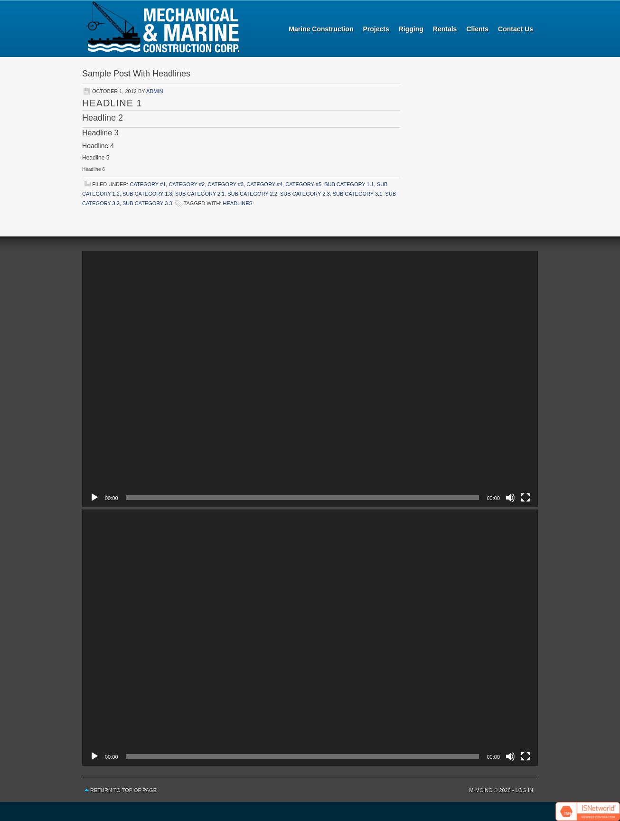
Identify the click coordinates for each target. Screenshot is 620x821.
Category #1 (148, 184)
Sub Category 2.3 (305, 194)
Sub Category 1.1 (349, 184)
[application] (310, 379)
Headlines (238, 203)
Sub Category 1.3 (147, 194)
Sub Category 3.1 (358, 194)
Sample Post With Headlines (136, 73)
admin (154, 91)
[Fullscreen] (525, 497)
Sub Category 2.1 (200, 194)
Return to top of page (123, 790)
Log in (524, 790)
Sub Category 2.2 (252, 194)
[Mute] (510, 497)
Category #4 (264, 184)
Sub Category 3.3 (147, 203)
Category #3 (225, 184)
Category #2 (187, 184)
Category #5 (303, 184)
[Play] (94, 497)
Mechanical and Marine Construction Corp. (163, 28)
